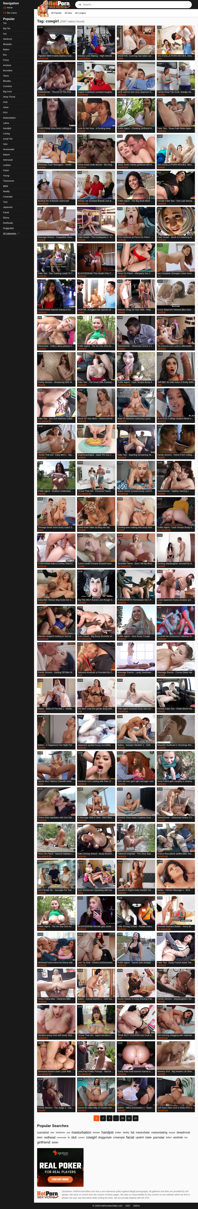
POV (5, 112)
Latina (6, 123)
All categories (11, 233)
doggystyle (105, 1137)
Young (6, 175)
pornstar (158, 1137)
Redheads (8, 223)
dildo (52, 1133)
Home (8, 7)
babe (148, 1137)
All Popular (56, 13)
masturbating (159, 1132)
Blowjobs (7, 44)
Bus (5, 54)
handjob (161, 94)
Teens (6, 76)
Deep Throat (9, 97)
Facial (6, 212)
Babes (6, 49)
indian (118, 1132)
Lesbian (7, 165)
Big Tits (6, 28)
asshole (178, 1137)
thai (185, 1137)
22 (135, 1118)
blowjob (41, 94)
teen (159, 58)
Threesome (8, 181)
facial (130, 1137)
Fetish (6, 170)
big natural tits (124, 384)
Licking (6, 133)
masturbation (84, 58)
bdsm (169, 1137)
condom (81, 1137)
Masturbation (9, 118)
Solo (5, 144)
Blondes (7, 81)
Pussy (6, 60)
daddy (120, 58)
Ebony (6, 217)
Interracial (8, 160)
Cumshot (7, 86)
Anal (5, 102)
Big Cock (7, 91)
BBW (5, 186)
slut (159, 276)
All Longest (80, 13)
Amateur (7, 65)
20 (122, 1118)
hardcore (122, 94)
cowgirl (81, 312)
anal (159, 384)
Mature (6, 154)
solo (120, 820)
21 (129, 1118)
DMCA (136, 1206)
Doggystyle (8, 228)
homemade (61, 1137)
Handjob (7, 128)
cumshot (161, 312)
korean (96, 1132)
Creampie (8, 196)
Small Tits (8, 139)
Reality (6, 191)
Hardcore (7, 39)
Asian (6, 107)
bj (69, 1137)
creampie (119, 1137)
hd (132, 1132)
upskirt (140, 1137)
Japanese (8, 207)
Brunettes (7, 70)
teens (40, 530)
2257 (127, 1206)
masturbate (143, 1132)
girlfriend (43, 1142)
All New (68, 13)
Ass (5, 33)
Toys (5, 202)
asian (55, 1142)
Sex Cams (10, 12)
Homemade (8, 149)
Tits (4, 23)
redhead (49, 1137)
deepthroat (43, 58)
